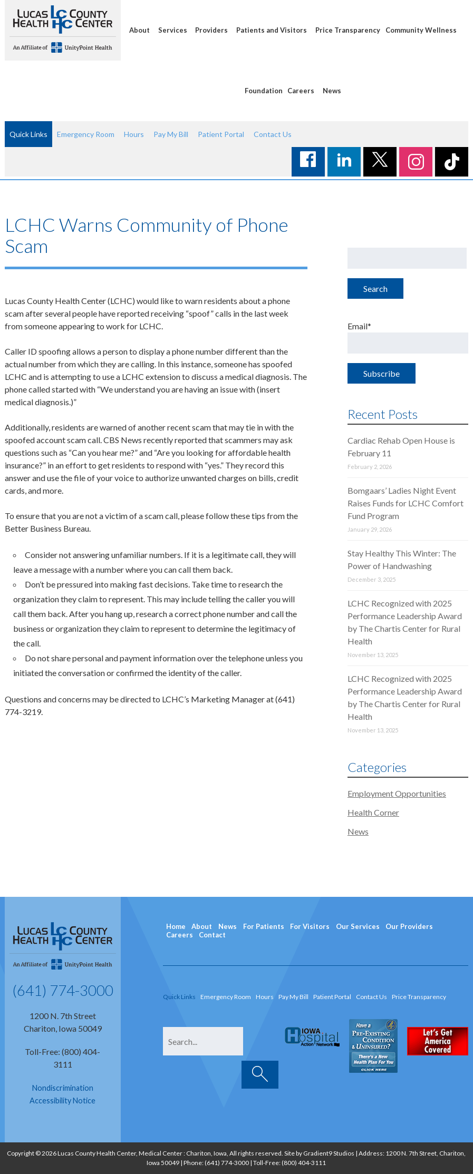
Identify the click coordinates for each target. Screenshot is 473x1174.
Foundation (264, 90)
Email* (407, 337)
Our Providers (409, 926)
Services (172, 30)
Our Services (358, 926)
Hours (134, 134)
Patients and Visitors (271, 30)
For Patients (263, 926)
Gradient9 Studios (328, 1153)
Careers (300, 90)
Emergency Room (85, 134)
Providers (211, 30)
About (139, 30)
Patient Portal (221, 134)
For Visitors (310, 926)
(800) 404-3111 (304, 1163)
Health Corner (373, 812)
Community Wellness (421, 30)
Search (375, 288)
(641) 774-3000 (62, 990)
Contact (212, 935)
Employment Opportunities (396, 793)
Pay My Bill (170, 134)
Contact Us (273, 134)
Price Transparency (347, 30)
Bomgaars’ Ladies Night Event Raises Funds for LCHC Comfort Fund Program (405, 503)
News (332, 90)
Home (176, 926)
